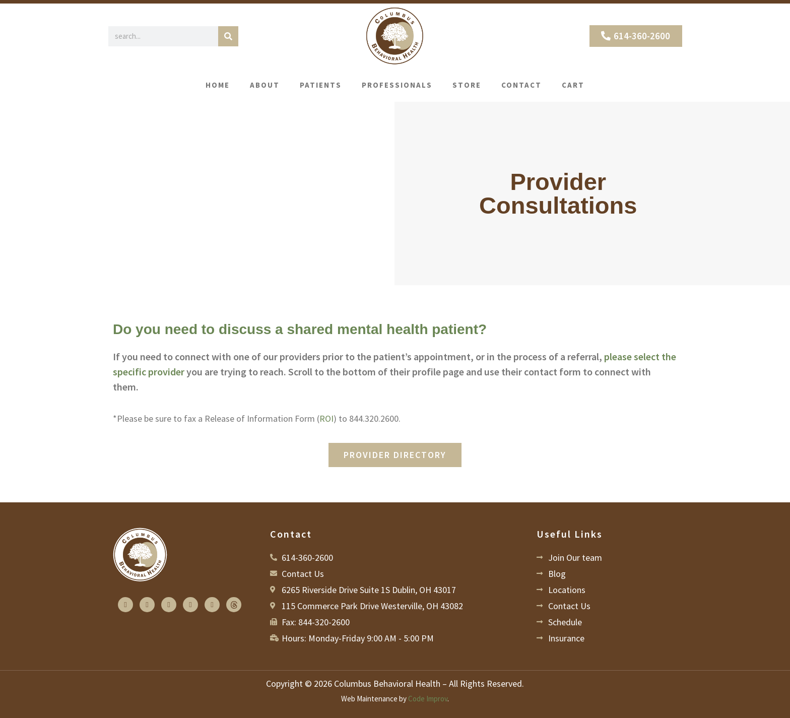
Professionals (397, 85)
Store (466, 85)
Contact (521, 85)
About (265, 85)
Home (218, 85)
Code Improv (427, 698)
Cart (573, 85)
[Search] (228, 36)
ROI (326, 418)
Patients (321, 85)
